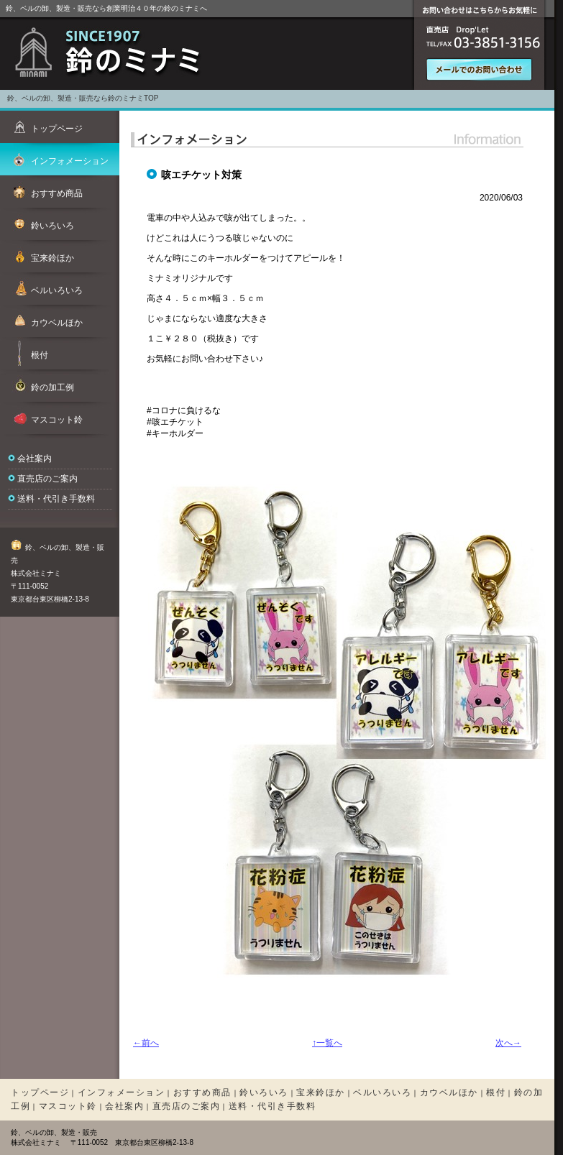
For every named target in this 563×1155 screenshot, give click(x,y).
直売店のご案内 (47, 479)
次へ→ (508, 1043)
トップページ (40, 1092)
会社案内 (34, 459)
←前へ (146, 1043)
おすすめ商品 (202, 1092)
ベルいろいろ (382, 1092)
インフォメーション (121, 1092)
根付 (495, 1092)
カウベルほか (449, 1092)
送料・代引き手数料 (56, 499)
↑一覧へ (327, 1043)
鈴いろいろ (263, 1092)
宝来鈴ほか (320, 1092)
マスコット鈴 (68, 1106)
